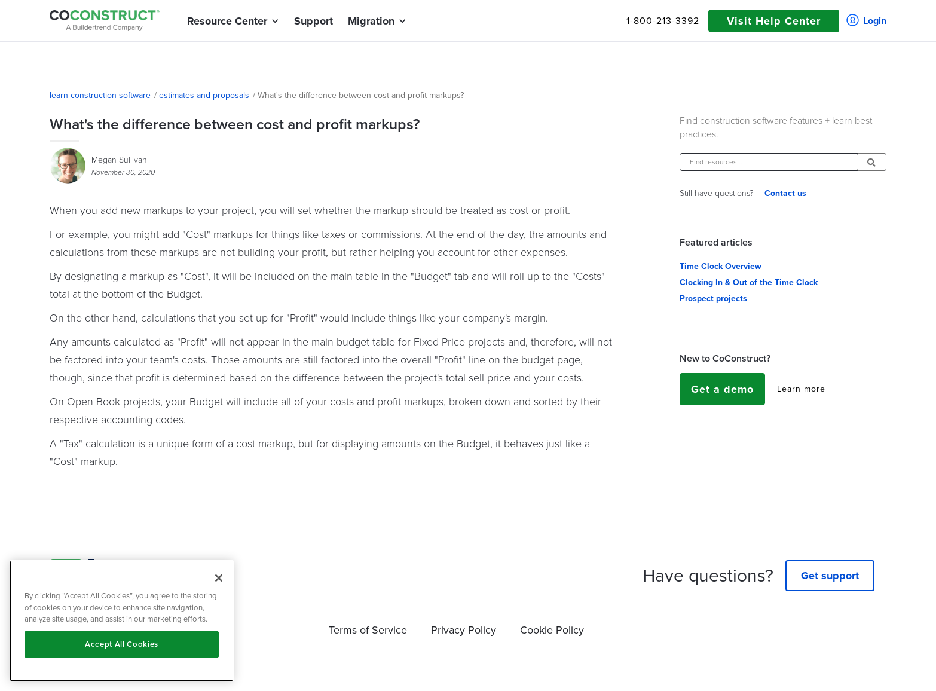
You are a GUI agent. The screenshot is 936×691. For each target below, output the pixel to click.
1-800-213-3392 (662, 21)
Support (313, 21)
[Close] (219, 578)
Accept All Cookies (121, 644)
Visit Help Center (774, 21)
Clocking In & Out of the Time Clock (749, 283)
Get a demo (722, 389)
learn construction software (100, 96)
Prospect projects (713, 299)
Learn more (801, 389)
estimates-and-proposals (204, 96)
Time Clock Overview (720, 267)
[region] (122, 620)
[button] (227, 21)
